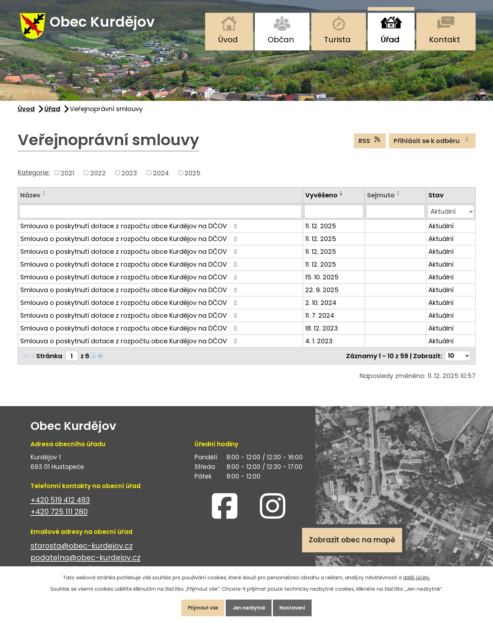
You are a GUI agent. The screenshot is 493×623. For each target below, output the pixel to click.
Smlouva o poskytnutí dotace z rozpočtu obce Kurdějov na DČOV (130, 230)
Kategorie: (34, 176)
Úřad (389, 39)
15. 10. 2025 (322, 281)
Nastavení (298, 606)
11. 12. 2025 (320, 230)
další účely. (417, 575)
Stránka (49, 360)
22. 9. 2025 (322, 294)
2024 (161, 177)
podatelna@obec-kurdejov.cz (86, 562)
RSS (370, 144)
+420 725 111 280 (59, 516)
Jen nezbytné (249, 606)
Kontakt (444, 39)
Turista (337, 39)
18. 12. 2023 (321, 332)
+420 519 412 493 (60, 504)
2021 (67, 177)
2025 (193, 177)
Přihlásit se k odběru (432, 144)
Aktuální (441, 230)
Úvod (228, 39)
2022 (98, 177)
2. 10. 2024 (320, 306)
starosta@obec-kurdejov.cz (82, 550)
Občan (281, 39)
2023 (129, 177)
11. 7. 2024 (319, 319)
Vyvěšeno (321, 199)
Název (30, 199)
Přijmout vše (198, 606)
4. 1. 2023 (319, 345)
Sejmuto (381, 199)
